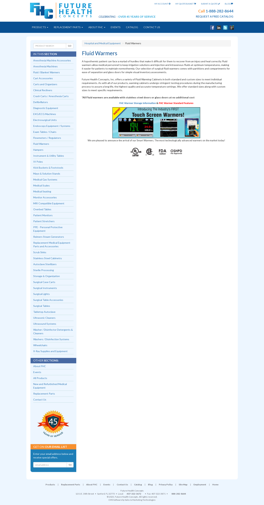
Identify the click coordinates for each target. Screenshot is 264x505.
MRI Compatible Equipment (48, 203)
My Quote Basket (185, 4)
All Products (40, 378)
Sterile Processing (43, 270)
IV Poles (38, 161)
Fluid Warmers (41, 143)
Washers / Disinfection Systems (51, 339)
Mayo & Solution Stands (46, 173)
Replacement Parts (68, 27)
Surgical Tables (41, 305)
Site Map (183, 484)
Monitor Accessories (45, 197)
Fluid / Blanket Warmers (46, 72)
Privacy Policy (166, 484)
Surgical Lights (41, 293)
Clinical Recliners (42, 90)
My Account (162, 4)
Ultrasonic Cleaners (44, 317)
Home (215, 484)
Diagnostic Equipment (45, 108)
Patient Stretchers (44, 221)
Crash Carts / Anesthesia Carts (51, 96)
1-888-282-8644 (219, 11)
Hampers (38, 149)
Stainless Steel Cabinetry (47, 258)
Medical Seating (42, 191)
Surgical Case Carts (44, 282)
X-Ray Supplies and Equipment (50, 351)
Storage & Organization (46, 276)
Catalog (132, 27)
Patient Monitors (43, 215)
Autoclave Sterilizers (45, 264)
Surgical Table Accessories (48, 299)
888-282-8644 (178, 493)
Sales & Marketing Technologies (140, 500)
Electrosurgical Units (45, 119)
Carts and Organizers (45, 84)
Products (40, 27)
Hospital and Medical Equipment (103, 43)
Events (116, 27)
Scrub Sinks (39, 252)
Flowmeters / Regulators (47, 137)
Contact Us (151, 27)
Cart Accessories (43, 78)
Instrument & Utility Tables (48, 155)
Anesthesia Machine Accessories (52, 60)
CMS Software (115, 500)
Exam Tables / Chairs (44, 131)
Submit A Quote (210, 4)
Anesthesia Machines (45, 66)
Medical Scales (41, 185)
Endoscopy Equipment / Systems (51, 125)
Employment (200, 484)
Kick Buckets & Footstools (48, 167)
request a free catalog (214, 16)
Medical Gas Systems (45, 179)
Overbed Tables (42, 209)
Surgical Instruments (45, 287)
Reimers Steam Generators (48, 236)
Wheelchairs (40, 345)
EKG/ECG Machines (44, 114)
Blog (229, 4)
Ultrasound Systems (44, 323)
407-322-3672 (134, 493)
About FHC (96, 27)
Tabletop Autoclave (44, 311)
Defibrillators (40, 102)
